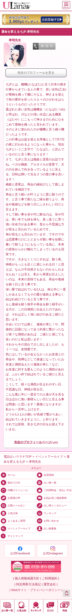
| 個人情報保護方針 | (27, 578)
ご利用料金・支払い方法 (54, 490)
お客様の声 (10, 497)
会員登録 (45, 474)
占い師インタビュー (51, 505)
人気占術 (9, 513)
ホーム (7, 474)
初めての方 (10, 482)
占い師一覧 (46, 482)
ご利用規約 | (50, 578)
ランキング (46, 513)
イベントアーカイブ (15, 528)
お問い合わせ (47, 520)
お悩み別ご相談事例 (51, 497)
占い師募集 (46, 528)
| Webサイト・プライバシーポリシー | (35, 590)
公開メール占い (12, 505)
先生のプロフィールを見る (35, 72)
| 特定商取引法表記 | (29, 584)
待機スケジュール (14, 490)
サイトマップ (11, 536)
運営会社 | (50, 584)
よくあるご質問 (12, 520)
